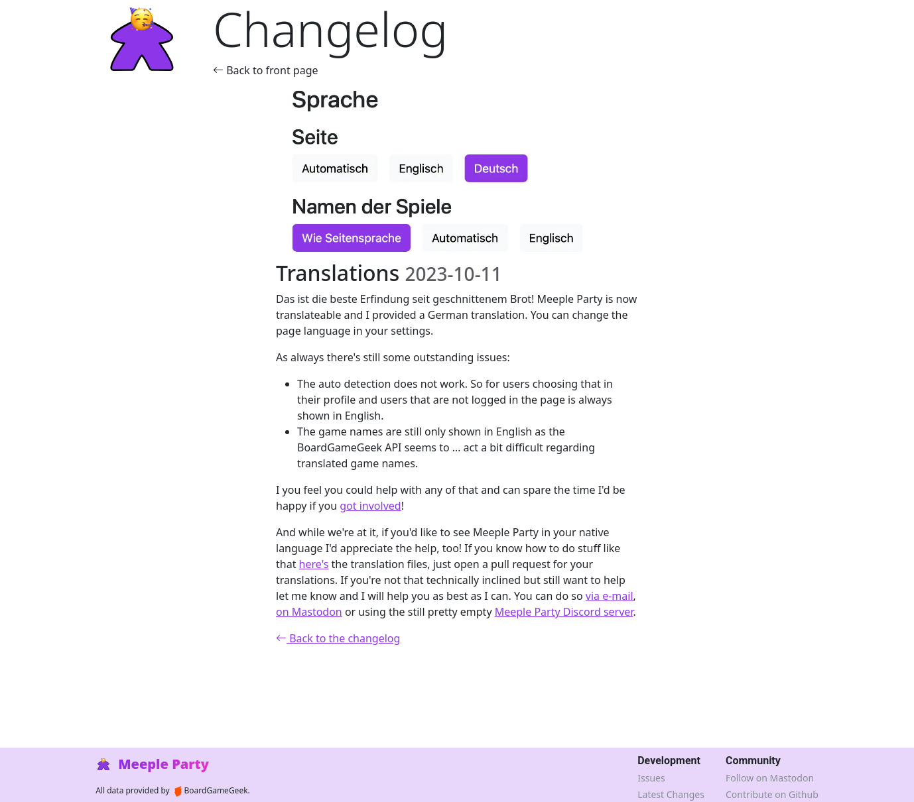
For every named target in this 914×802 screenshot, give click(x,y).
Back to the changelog (338, 638)
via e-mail (609, 596)
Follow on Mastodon (770, 778)
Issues (651, 778)
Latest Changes (670, 794)
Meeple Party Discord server (564, 611)
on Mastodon (309, 611)
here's (314, 564)
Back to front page (265, 70)
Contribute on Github (772, 794)
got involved (370, 505)
